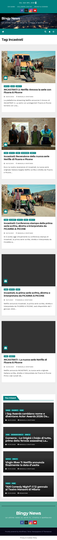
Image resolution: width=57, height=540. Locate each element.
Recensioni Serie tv (17, 434)
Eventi (8, 483)
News (12, 86)
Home (6, 153)
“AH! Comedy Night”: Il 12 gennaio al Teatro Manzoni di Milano (26, 488)
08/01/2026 (12, 420)
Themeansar (47, 531)
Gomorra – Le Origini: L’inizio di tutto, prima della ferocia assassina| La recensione (28, 440)
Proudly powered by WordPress (16, 531)
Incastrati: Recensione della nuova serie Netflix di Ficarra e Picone (26, 158)
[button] (45, 32)
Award (8, 410)
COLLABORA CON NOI (24, 7)
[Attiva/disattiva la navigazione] (53, 31)
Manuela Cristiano (24, 96)
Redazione (23, 493)
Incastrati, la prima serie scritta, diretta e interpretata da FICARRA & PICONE (27, 294)
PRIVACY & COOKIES (41, 7)
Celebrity (13, 219)
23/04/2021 (10, 367)
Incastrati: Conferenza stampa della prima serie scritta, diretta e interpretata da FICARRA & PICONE (28, 226)
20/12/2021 (10, 163)
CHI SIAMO (11, 7)
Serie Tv (18, 86)
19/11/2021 (10, 300)
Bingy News (11, 18)
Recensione (25, 153)
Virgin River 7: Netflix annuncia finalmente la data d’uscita (24, 464)
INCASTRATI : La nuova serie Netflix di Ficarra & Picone (25, 361)
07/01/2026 (12, 444)
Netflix (6, 86)
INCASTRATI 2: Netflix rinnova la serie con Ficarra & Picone (27, 91)
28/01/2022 (10, 96)
